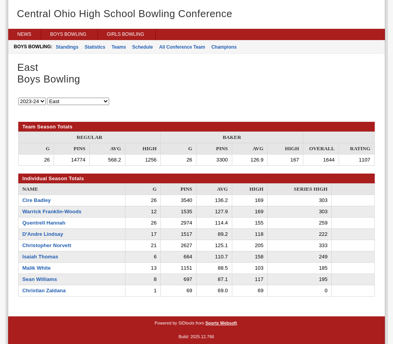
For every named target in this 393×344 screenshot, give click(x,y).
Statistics (95, 47)
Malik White (37, 268)
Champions (223, 47)
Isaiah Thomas (40, 257)
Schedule (142, 47)
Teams (118, 47)
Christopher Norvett (47, 245)
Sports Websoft (221, 323)
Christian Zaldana (44, 290)
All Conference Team (182, 47)
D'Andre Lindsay (43, 234)
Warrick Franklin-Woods (52, 211)
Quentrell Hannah (44, 223)
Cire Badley (37, 200)
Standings (67, 47)
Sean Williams (40, 279)
